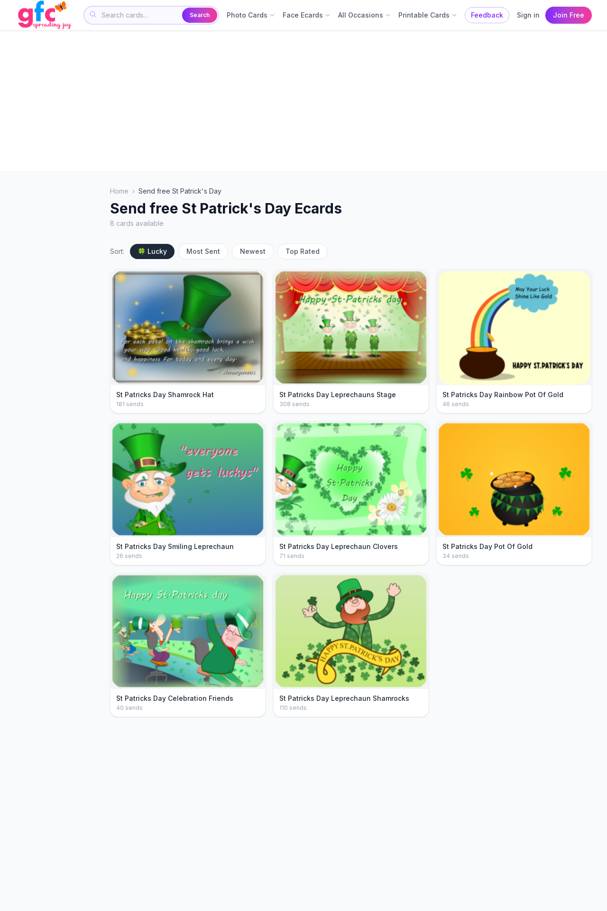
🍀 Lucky (152, 251)
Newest (253, 251)
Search (200, 15)
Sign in (528, 15)
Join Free (568, 15)
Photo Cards (251, 15)
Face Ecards (307, 15)
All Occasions (364, 15)
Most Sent (203, 251)
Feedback (487, 15)
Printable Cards (427, 15)
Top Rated (302, 251)
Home (119, 191)
